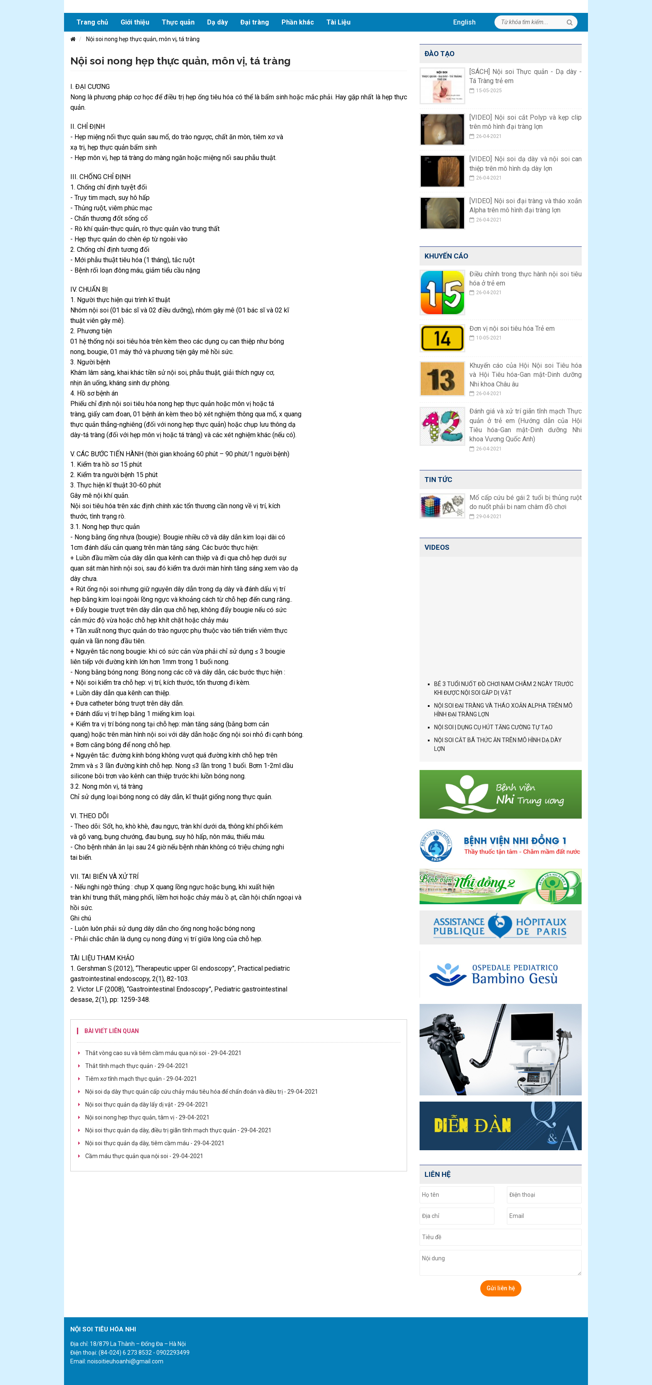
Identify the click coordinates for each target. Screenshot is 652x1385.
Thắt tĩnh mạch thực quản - (136, 1066)
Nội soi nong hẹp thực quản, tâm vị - (147, 1117)
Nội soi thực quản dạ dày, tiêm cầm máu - (155, 1143)
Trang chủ (92, 22)
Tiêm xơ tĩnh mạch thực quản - (141, 1078)
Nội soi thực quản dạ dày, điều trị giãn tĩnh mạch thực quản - (178, 1130)
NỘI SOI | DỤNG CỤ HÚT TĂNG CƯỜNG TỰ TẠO (493, 727)
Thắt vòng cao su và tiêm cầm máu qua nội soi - (163, 1053)
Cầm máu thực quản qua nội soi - (144, 1156)
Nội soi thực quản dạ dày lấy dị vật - (146, 1104)
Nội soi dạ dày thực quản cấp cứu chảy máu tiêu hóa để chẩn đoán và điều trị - (201, 1091)
